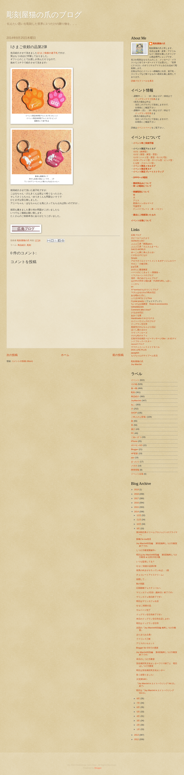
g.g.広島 (134, 266)
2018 (136, 494)
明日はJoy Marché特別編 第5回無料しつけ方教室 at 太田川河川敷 (156, 556)
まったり (135, 462)
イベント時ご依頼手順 (143, 143)
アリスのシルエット (145, 643)
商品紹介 (22, 245)
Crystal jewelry (137, 301)
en (132, 287)
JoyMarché (136, 400)
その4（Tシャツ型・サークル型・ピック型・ (153, 160)
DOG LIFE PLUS (138, 350)
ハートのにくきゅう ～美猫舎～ (145, 272)
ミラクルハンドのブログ (142, 275)
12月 (139, 515)
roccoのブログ (137, 344)
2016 (136, 503)
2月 (138, 725)
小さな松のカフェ (139, 335)
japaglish (135, 353)
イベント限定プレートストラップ (148, 172)
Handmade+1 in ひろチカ (142, 318)
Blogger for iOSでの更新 (147, 648)
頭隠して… (141, 579)
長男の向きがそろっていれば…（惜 (152, 570)
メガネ (134, 466)
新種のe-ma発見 (143, 539)
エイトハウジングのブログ (143, 321)
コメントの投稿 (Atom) (22, 361)
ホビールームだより (140, 238)
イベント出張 (137, 474)
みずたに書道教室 (139, 269)
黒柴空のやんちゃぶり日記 (143, 327)
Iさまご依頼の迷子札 (47, 53)
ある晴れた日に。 (139, 295)
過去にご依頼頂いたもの (144, 215)
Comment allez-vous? (141, 310)
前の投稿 (118, 354)
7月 (138, 703)
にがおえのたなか (139, 255)
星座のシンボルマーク (143, 203)
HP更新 (134, 453)
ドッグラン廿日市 (143, 113)
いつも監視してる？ (145, 561)
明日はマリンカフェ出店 (147, 601)
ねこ (133, 404)
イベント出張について (141, 220)
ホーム (65, 354)
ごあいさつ (136, 437)
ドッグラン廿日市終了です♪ (149, 614)
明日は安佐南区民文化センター (150, 670)
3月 (138, 720)
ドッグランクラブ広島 (145, 99)
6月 (138, 707)
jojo (132, 457)
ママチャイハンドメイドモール (145, 347)
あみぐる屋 (136, 315)
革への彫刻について (142, 186)
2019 (136, 489)
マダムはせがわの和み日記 (143, 292)
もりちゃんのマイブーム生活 (144, 355)
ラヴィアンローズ (139, 333)
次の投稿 (12, 354)
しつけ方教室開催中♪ (146, 550)
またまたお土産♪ (144, 634)
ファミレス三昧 (143, 639)
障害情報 (135, 470)
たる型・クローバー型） (144, 163)
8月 (138, 698)
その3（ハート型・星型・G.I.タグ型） (150, 157)
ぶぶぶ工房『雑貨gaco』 (142, 244)
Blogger (134, 449)
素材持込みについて (142, 183)
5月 (138, 712)
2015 (136, 507)
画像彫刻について (141, 192)
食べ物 (134, 388)
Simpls (134, 258)
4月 (138, 716)
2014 (136, 511)
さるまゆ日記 (137, 312)
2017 (136, 498)
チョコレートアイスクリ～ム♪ (150, 575)
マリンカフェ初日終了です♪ (149, 597)
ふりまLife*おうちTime (141, 298)
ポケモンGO (136, 445)
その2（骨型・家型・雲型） (146, 154)
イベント (135, 380)
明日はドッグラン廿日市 (147, 623)
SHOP (134, 413)
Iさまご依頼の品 (143, 605)
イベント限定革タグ (142, 169)
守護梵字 (137, 206)
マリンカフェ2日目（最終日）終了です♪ (154, 592)
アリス (136, 200)
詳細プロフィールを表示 (142, 81)
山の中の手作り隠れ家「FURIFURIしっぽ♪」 (151, 281)
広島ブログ (136, 235)
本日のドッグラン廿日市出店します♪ (153, 619)
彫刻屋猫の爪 (23, 240)
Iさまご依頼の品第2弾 (146, 566)
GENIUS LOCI (137, 241)
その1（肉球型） (141, 151)
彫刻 (29, 245)
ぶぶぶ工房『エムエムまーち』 (145, 246)
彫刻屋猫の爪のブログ (44, 15)
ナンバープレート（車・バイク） (148, 209)
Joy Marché (136, 364)
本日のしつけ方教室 (145, 659)
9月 (138, 528)
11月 (139, 519)
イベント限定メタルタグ (144, 166)
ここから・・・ (138, 284)
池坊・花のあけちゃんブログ (144, 278)
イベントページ (144, 128)
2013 (136, 735)
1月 (138, 729)
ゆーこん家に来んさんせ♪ (143, 252)
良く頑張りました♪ (145, 675)
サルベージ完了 (143, 610)
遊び (133, 429)
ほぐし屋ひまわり (139, 330)
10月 (139, 524)
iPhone (134, 441)
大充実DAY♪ (141, 679)
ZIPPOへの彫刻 (140, 177)
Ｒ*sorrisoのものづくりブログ (144, 289)
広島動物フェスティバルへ (148, 588)
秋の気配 (140, 584)
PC (132, 433)
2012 (136, 739)
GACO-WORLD (138, 249)
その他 (134, 384)
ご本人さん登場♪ (138, 417)
